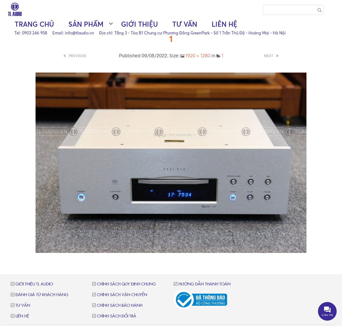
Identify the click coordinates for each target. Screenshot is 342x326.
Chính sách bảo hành (119, 305)
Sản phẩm (85, 24)
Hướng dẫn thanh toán (204, 284)
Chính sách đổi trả (116, 316)
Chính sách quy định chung (126, 284)
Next (268, 56)
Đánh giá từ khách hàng (41, 295)
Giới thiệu (139, 24)
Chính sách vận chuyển (122, 295)
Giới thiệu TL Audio (34, 284)
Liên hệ (224, 24)
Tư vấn (184, 24)
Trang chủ (34, 24)
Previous (77, 56)
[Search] (319, 10)
